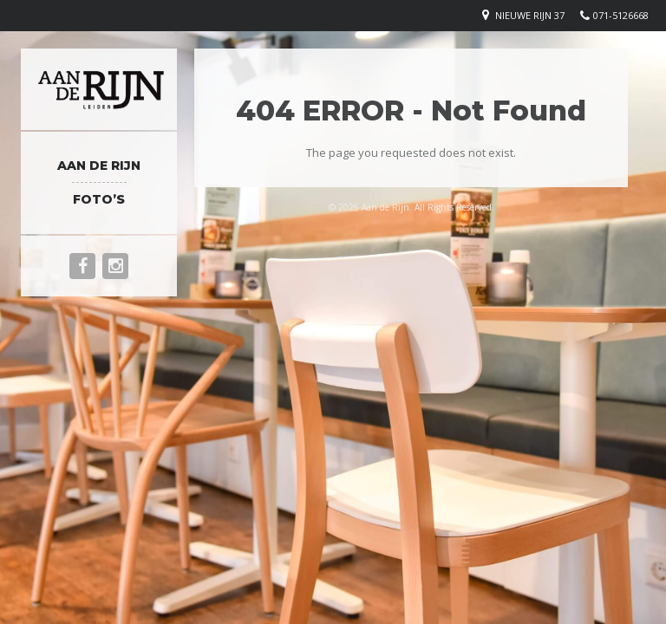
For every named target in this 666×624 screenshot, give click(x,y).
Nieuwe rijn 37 (530, 15)
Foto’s (99, 199)
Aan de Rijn (98, 165)
